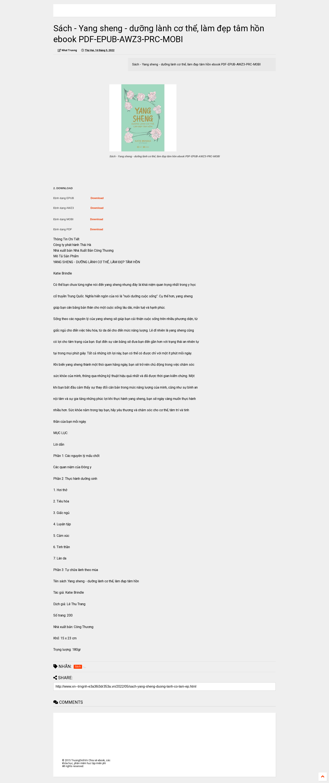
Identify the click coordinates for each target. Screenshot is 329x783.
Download (97, 198)
